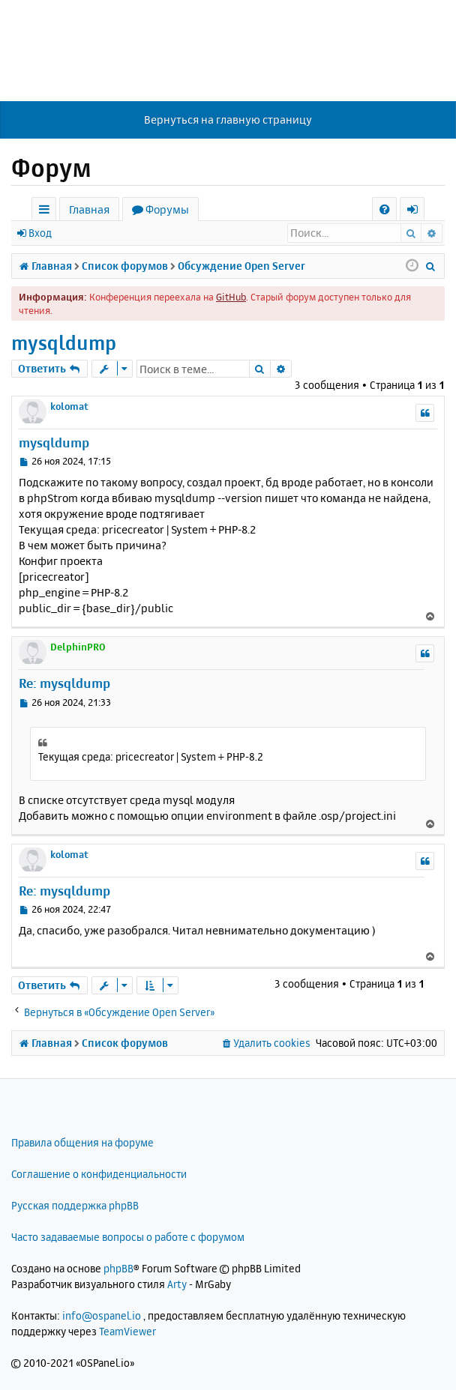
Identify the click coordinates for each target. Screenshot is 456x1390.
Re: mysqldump (64, 683)
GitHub (231, 297)
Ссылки (47, 211)
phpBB (119, 1268)
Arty (177, 1284)
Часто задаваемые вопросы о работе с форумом (127, 1236)
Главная (89, 209)
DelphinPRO (77, 647)
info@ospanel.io (101, 1315)
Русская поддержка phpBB (75, 1205)
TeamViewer (127, 1331)
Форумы (167, 209)
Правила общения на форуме (82, 1142)
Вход (40, 232)
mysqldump (63, 342)
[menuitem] (384, 209)
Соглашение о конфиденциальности (99, 1173)
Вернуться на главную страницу (228, 119)
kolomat (69, 406)
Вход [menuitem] (417, 211)
